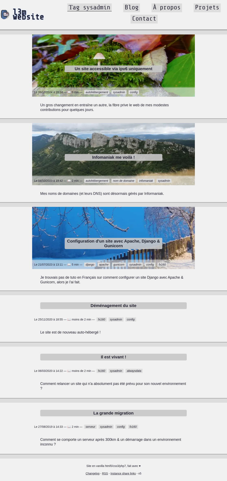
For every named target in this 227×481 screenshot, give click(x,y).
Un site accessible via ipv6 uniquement (113, 68)
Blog (132, 7)
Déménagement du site (113, 305)
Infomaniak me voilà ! (113, 157)
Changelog (92, 473)
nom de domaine (123, 180)
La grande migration (113, 413)
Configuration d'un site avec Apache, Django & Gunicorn (113, 243)
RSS (105, 473)
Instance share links (123, 473)
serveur (90, 426)
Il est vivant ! (113, 357)
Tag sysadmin (89, 7)
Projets (207, 7)
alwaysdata (134, 370)
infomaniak (146, 180)
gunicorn (119, 264)
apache (103, 264)
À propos (167, 7)
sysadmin (119, 92)
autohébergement (97, 92)
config (134, 92)
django (90, 264)
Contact (144, 18)
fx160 (162, 264)
